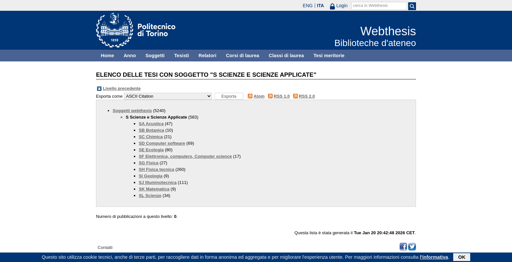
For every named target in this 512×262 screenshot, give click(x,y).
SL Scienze (150, 195)
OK (461, 257)
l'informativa (434, 257)
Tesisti (181, 55)
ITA (320, 5)
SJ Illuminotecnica (158, 182)
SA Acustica (151, 123)
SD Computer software (162, 143)
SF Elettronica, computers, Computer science (185, 156)
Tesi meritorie (328, 55)
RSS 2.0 (307, 96)
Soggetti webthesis (132, 110)
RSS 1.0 (282, 96)
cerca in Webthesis (370, 5)
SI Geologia (151, 175)
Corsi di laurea (242, 55)
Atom (259, 96)
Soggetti (155, 55)
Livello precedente (122, 88)
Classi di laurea (286, 55)
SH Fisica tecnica (156, 169)
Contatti (105, 247)
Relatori (207, 55)
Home (107, 55)
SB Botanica (151, 130)
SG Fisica (148, 162)
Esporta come (109, 96)
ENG (307, 5)
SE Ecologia (151, 149)
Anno (130, 55)
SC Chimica (151, 136)
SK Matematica (154, 189)
